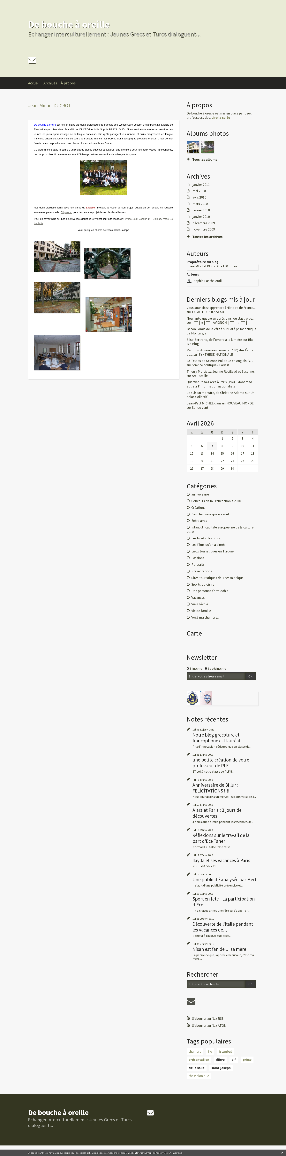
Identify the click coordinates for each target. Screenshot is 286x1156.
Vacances (198, 597)
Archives (50, 83)
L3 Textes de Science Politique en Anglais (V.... (220, 360)
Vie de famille (201, 610)
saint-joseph (221, 1068)
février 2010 (201, 210)
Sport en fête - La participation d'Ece (223, 902)
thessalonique (199, 1076)
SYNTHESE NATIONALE (216, 354)
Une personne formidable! (210, 591)
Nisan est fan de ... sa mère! (220, 949)
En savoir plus (175, 1152)
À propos (68, 83)
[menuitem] (35, 83)
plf (233, 1059)
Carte (194, 633)
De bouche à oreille (69, 24)
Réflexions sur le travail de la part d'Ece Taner (221, 838)
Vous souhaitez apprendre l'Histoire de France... (221, 307)
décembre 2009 (203, 223)
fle (210, 1051)
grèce (247, 1059)
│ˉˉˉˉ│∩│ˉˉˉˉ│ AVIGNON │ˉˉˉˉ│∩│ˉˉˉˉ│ (220, 322)
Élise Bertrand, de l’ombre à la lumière (214, 339)
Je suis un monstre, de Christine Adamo (215, 392)
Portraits (198, 564)
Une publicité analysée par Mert (224, 879)
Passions (197, 558)
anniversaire (200, 494)
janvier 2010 (201, 217)
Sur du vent (200, 407)
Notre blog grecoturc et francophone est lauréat (216, 738)
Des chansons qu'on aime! (210, 514)
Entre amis (199, 520)
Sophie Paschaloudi (208, 280)
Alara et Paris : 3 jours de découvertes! (217, 813)
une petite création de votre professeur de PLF (220, 763)
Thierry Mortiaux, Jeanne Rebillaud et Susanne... (221, 371)
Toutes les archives (207, 237)
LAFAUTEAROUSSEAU (208, 312)
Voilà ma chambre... (205, 617)
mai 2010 (199, 191)
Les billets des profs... (207, 538)
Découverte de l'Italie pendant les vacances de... (222, 927)
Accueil (34, 83)
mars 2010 (200, 204)
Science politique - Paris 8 (210, 365)
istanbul (225, 1051)
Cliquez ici (66, 212)
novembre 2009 (203, 229)
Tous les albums (204, 159)
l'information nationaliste (216, 386)
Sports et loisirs (202, 584)
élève (220, 1059)
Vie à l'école (199, 604)
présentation (199, 1059)
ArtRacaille (200, 375)
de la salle (197, 1068)
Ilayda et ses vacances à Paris (221, 860)
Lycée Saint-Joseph (136, 218)
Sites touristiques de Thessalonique (217, 577)
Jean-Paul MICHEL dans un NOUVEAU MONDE (220, 403)
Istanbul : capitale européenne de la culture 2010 (220, 529)
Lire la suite (221, 117)
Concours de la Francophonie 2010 (216, 501)
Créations (198, 507)
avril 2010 (199, 197)
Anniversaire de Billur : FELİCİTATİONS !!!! (215, 788)
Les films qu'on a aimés (208, 544)
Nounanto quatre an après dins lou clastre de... (220, 318)
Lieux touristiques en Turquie (212, 551)
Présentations (201, 571)
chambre (195, 1051)
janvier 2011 (201, 185)
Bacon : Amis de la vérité (204, 329)
